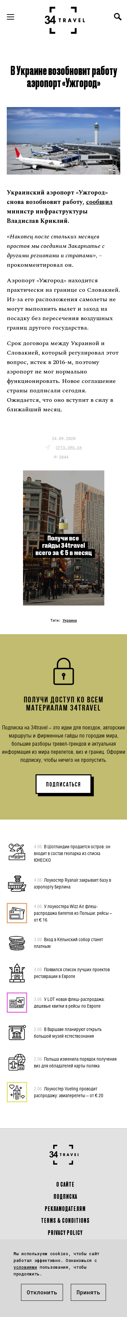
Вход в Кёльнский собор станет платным (68, 942)
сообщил (99, 202)
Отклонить (42, 1292)
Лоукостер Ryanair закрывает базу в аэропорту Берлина (72, 883)
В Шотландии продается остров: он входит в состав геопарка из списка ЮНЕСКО (72, 853)
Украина (70, 620)
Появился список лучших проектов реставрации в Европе (72, 972)
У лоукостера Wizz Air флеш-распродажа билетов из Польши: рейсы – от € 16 (73, 913)
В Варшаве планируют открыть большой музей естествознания (68, 1032)
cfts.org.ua (69, 447)
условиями (25, 1267)
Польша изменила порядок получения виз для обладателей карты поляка (75, 1062)
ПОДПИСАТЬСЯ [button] (63, 784)
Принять (88, 1292)
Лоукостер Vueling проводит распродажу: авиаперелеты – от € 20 (68, 1091)
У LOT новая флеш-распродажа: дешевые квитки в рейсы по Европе (69, 1002)
